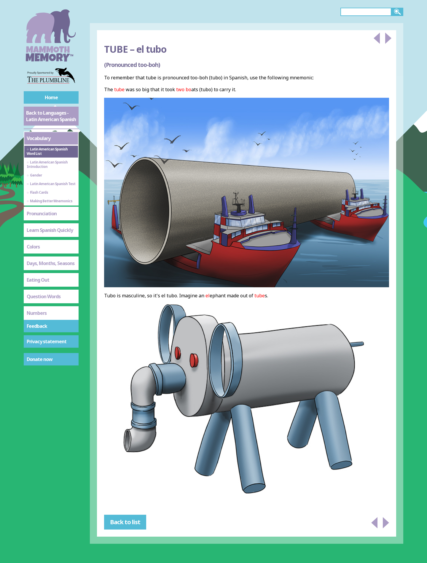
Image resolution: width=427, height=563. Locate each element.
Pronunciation (42, 213)
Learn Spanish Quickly (50, 230)
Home (51, 97)
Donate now (39, 359)
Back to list (125, 522)
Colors (33, 246)
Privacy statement (46, 341)
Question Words (43, 296)
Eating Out (38, 280)
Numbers (37, 313)
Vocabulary (38, 138)
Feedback (37, 326)
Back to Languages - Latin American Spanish (51, 116)
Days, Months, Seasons (50, 263)
